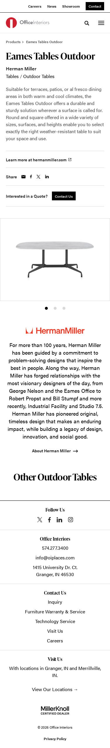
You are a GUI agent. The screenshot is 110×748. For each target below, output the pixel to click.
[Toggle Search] (86, 23)
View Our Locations (52, 689)
